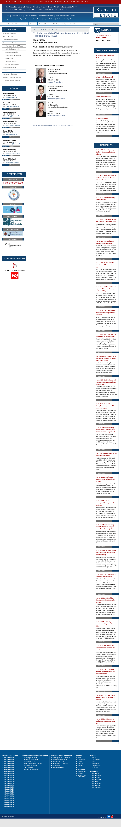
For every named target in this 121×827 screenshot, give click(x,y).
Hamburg (24, 24)
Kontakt (80, 765)
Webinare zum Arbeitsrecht (12, 77)
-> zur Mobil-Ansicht (10, 29)
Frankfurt (15, 24)
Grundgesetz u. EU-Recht (14, 46)
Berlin (8, 24)
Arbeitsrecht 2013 (9, 783)
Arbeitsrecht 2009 (9, 791)
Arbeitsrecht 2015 (9, 779)
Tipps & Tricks (24, 19)
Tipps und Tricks (8, 36)
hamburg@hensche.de (12, 116)
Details (12, 99)
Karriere (80, 763)
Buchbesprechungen (30, 758)
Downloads (81, 759)
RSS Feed (81, 769)
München (47, 24)
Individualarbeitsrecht (12, 49)
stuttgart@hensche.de (12, 162)
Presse (73, 15)
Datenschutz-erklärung (96, 766)
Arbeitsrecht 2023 (9, 763)
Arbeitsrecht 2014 (9, 781)
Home (7, 15)
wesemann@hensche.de (56, 115)
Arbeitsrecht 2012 (9, 785)
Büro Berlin (95, 773)
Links (79, 767)
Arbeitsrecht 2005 (9, 799)
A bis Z (80, 758)
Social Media (82, 771)
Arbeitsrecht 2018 (9, 773)
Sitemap (80, 773)
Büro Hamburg (96, 777)
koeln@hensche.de (11, 134)
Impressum (95, 763)
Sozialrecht (9, 58)
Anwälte (72, 24)
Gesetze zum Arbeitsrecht (46, 15)
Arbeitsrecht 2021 (9, 767)
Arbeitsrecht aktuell (17, 15)
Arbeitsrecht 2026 (9, 758)
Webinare (59, 19)
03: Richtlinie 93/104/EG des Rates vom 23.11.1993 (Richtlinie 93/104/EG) (61, 34)
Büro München (96, 783)
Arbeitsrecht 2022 (9, 765)
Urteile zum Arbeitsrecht (62, 15)
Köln (40, 24)
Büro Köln (95, 781)
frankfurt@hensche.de (12, 106)
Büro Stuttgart (96, 787)
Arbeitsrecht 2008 (9, 793)
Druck (80, 761)
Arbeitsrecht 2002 (9, 805)
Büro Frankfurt (96, 775)
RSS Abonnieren (8, 816)
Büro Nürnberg (96, 785)
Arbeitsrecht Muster (35, 19)
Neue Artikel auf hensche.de (33, 763)
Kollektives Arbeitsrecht (13, 55)
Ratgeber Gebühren (49, 19)
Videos (5, 71)
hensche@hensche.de (55, 82)
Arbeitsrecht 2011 (9, 787)
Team (93, 761)
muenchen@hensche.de (13, 144)
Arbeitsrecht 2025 (9, 759)
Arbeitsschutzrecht (12, 52)
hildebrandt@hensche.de (56, 99)
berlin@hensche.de (11, 97)
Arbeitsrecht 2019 (9, 771)
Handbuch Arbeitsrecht (31, 15)
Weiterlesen (101, 73)
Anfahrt (5, 99)
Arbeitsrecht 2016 (9, 777)
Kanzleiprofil (67, 19)
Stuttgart (65, 24)
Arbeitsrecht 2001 (9, 807)
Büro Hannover (97, 779)
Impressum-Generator (12, 19)
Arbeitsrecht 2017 (9, 775)
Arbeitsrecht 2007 (9, 795)
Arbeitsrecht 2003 (9, 803)
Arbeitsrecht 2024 (9, 761)
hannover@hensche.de (13, 125)
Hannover (33, 24)
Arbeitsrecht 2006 (9, 797)
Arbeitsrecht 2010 (9, 789)
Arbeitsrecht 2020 (9, 769)
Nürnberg (56, 24)
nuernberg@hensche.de (13, 153)
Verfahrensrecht (11, 61)
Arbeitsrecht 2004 (9, 801)
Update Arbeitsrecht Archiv (11, 80)
